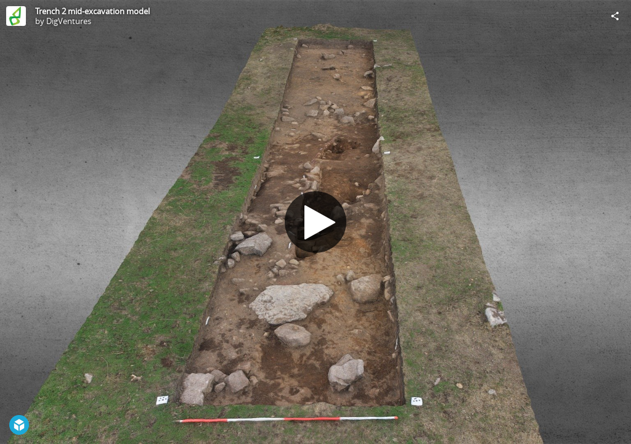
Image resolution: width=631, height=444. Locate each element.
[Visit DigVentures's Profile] (16, 16)
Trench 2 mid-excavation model (92, 11)
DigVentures (68, 21)
